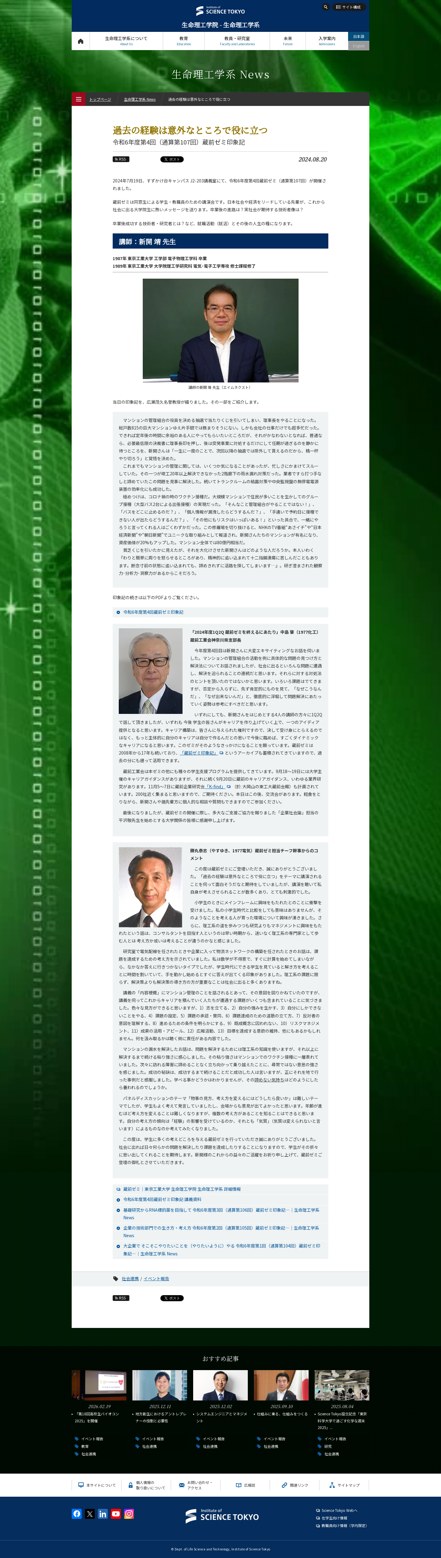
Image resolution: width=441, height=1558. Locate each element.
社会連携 (130, 1278)
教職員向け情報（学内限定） (345, 1525)
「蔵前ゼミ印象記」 (202, 753)
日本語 (358, 36)
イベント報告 (156, 1278)
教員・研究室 (237, 40)
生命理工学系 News (140, 99)
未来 (288, 40)
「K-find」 (218, 786)
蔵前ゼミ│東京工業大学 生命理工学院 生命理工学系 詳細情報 (182, 1189)
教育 (183, 40)
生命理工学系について (126, 40)
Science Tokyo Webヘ (339, 1510)
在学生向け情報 (334, 1517)
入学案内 (327, 40)
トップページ (81, 40)
